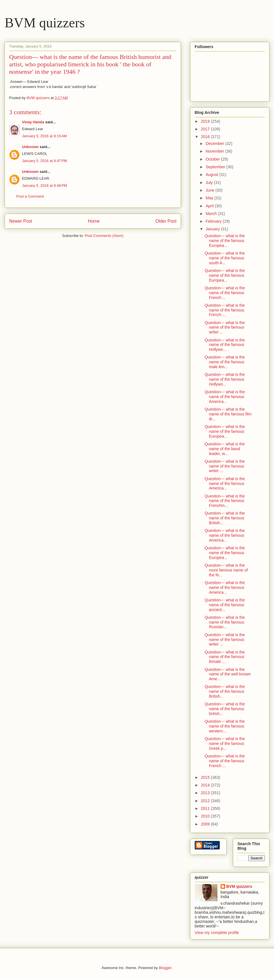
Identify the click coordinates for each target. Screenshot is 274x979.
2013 (206, 792)
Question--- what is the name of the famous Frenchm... (225, 501)
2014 (206, 785)
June (210, 190)
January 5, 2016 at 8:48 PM (44, 185)
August (212, 174)
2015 (206, 777)
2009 (206, 824)
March (212, 213)
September (216, 167)
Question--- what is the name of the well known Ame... (228, 674)
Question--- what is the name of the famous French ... (225, 293)
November (215, 151)
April (210, 206)
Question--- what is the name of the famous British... (225, 518)
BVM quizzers (45, 22)
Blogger (165, 968)
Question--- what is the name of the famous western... (225, 726)
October (213, 159)
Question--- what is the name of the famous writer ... (225, 327)
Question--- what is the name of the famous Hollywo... (225, 345)
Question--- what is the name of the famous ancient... (225, 605)
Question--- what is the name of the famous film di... (228, 414)
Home (94, 221)
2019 (206, 121)
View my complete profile (217, 932)
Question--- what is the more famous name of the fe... (226, 570)
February (214, 221)
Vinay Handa (33, 122)
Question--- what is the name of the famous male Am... (225, 362)
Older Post (165, 221)
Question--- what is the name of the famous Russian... (225, 622)
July (210, 182)
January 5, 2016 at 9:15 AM (44, 136)
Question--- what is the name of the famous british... (225, 709)
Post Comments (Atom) (104, 236)
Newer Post (20, 221)
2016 (206, 136)
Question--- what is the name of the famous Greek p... (225, 743)
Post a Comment (30, 196)
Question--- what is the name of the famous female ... (225, 657)
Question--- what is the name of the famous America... (225, 397)
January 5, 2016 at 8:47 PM (44, 161)
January (213, 229)
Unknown (30, 147)
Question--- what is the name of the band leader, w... (225, 449)
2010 (206, 816)
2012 (206, 800)
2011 (206, 808)
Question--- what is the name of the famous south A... (225, 258)
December (215, 143)
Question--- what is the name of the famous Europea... (225, 241)
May (210, 198)
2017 (206, 129)
